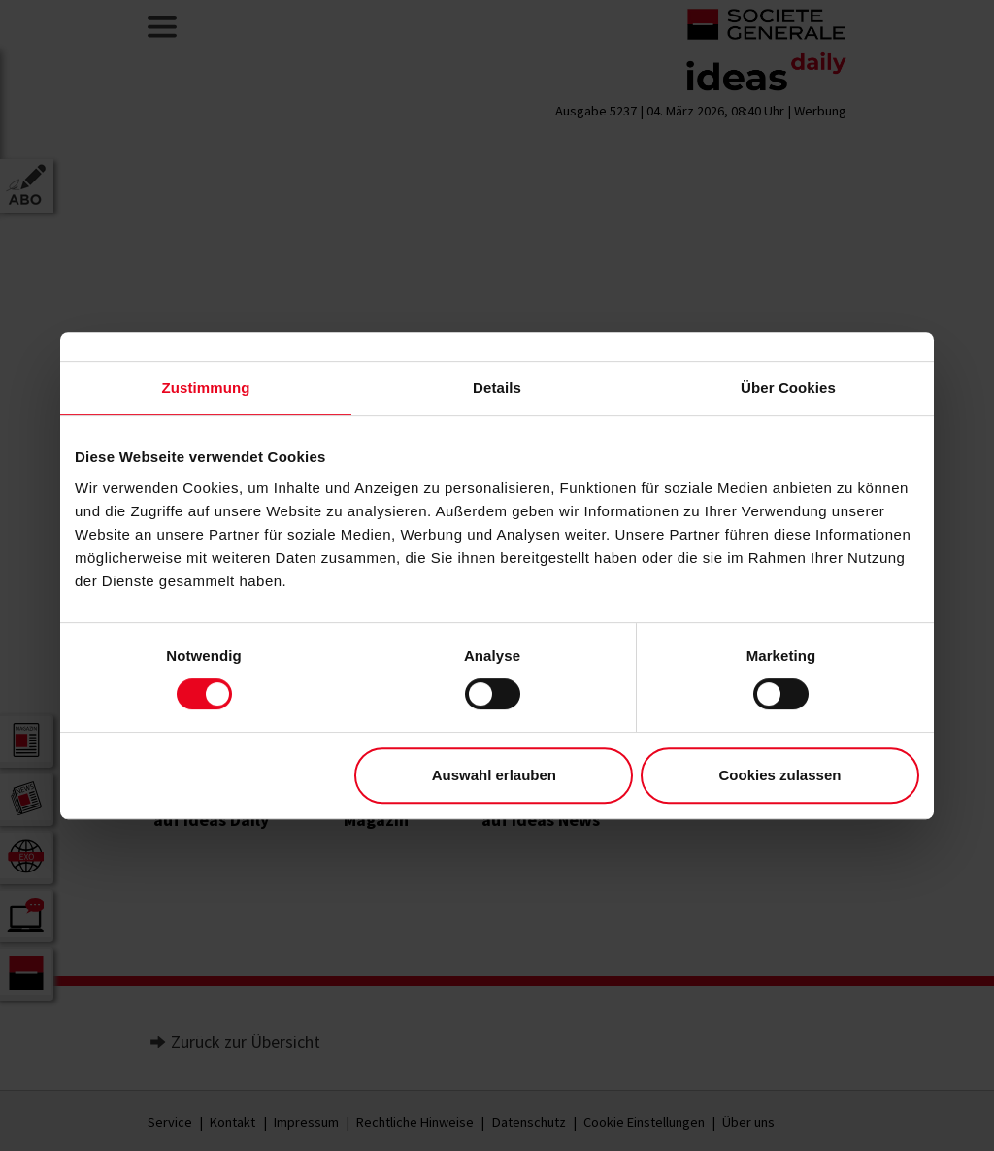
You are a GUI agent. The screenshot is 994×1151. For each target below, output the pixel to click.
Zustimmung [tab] (206, 387)
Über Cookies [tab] (788, 387)
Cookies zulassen (780, 775)
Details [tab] (497, 387)
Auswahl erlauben (494, 775)
